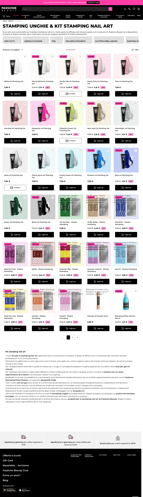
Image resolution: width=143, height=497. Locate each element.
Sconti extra (105, 443)
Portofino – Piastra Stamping (122, 223)
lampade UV (78, 391)
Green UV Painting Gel (13, 222)
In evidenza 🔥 (25, 16)
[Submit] (112, 8)
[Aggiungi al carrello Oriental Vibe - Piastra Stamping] (71, 281)
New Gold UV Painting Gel (98, 128)
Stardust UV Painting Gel (14, 128)
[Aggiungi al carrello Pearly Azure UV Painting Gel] (43, 187)
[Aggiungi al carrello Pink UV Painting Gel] (126, 93)
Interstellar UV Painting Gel (125, 129)
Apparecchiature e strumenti (104, 16)
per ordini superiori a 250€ (123, 443)
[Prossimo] (78, 337)
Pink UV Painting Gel (124, 81)
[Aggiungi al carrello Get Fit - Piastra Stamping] (126, 281)
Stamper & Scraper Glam (97, 316)
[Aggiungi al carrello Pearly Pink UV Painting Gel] (98, 93)
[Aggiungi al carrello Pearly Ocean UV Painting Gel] (71, 187)
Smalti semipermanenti (39, 16)
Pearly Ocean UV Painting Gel (70, 176)
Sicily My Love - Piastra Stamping (13, 317)
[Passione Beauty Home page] (10, 8)
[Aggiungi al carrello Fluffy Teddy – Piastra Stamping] (98, 234)
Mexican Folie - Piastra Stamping (13, 270)
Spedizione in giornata (61, 442)
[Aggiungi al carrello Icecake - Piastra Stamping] (43, 328)
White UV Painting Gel (13, 81)
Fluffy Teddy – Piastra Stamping (96, 223)
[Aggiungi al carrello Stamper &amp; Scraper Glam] (98, 328)
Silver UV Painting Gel (13, 175)
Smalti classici (67, 16)
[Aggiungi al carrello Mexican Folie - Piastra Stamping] (15, 281)
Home (5, 21)
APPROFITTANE (93, 2)
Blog (138, 15)
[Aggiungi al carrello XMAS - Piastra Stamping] (43, 281)
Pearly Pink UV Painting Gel (97, 82)
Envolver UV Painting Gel (97, 175)
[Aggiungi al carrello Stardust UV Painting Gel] (15, 140)
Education (131, 15)
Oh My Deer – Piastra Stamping (68, 223)
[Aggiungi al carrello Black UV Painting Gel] (43, 234)
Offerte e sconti (12, 455)
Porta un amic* (11, 475)
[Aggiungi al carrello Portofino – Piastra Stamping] (126, 234)
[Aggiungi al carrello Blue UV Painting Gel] (126, 187)
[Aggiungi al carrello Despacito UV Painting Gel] (43, 140)
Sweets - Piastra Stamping (66, 317)
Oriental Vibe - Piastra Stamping (69, 270)
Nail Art (11, 21)
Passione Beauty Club (15, 470)
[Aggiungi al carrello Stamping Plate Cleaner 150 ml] (126, 328)
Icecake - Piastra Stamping (39, 317)
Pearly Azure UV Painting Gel (42, 176)
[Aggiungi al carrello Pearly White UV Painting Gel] (43, 93)
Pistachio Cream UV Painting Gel (68, 129)
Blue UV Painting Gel (124, 175)
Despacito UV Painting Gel (41, 129)
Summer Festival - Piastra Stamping (98, 270)
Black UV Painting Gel (41, 222)
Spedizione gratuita (14, 442)
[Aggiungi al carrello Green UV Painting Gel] (15, 234)
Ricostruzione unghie (55, 16)
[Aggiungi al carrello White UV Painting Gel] (15, 93)
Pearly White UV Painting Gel (42, 82)
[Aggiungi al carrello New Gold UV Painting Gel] (98, 140)
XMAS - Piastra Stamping (42, 269)
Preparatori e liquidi (80, 16)
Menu (6, 16)
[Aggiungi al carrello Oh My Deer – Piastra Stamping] (71, 234)
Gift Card (8, 460)
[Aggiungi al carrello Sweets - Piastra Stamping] (71, 328)
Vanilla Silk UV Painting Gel (69, 82)
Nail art (90, 16)
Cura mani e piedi (120, 16)
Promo (16, 15)
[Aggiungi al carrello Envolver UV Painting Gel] (98, 187)
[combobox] (68, 8)
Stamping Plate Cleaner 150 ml (125, 317)
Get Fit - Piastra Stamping (126, 269)
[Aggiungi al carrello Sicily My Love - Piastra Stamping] (15, 328)
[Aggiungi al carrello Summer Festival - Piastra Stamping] (98, 281)
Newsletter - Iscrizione (16, 465)
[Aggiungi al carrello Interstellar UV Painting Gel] (126, 140)
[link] (63, 337)
